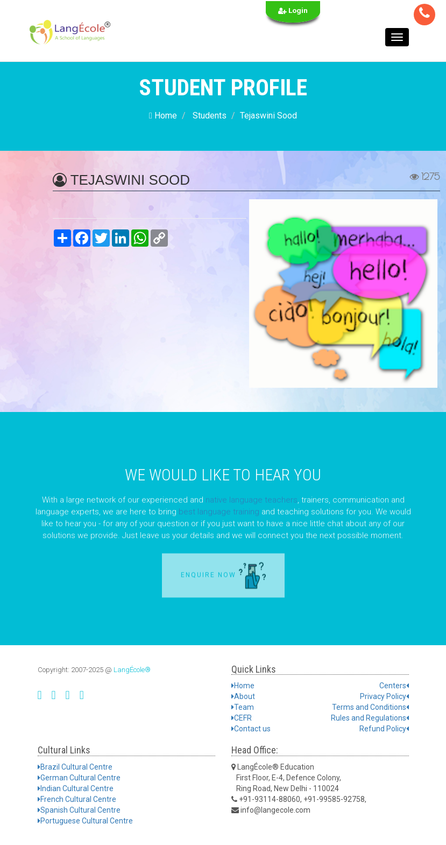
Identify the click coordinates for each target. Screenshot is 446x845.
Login (293, 10)
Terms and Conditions (370, 707)
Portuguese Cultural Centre (85, 820)
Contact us (251, 728)
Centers (394, 685)
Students (209, 115)
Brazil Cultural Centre (75, 767)
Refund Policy (384, 728)
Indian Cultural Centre (76, 788)
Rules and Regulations (370, 718)
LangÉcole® (132, 670)
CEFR (241, 718)
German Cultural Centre (79, 777)
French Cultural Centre (77, 799)
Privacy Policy (384, 696)
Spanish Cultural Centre (79, 810)
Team (242, 707)
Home (163, 115)
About (243, 696)
